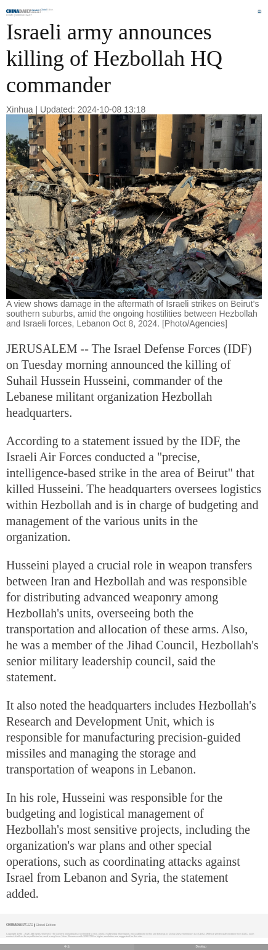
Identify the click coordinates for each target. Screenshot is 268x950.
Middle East (23, 15)
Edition (47, 10)
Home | (10, 15)
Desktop (200, 946)
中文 (67, 946)
